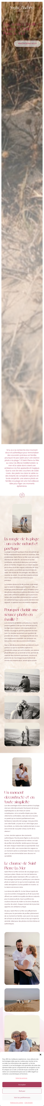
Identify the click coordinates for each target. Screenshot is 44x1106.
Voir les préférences (22, 1102)
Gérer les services (21, 1082)
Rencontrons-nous (27, 44)
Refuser (22, 1095)
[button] (40, 1059)
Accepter (22, 1089)
